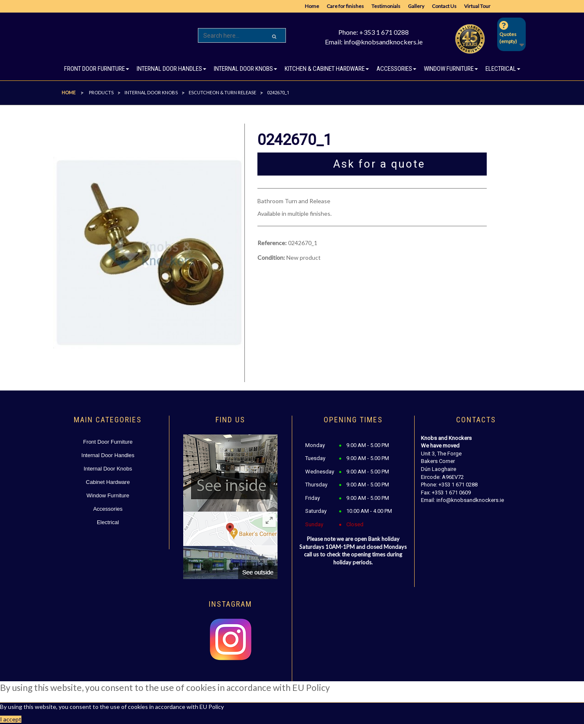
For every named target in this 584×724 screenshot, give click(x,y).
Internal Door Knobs (107, 468)
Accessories (107, 509)
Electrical (108, 522)
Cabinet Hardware (108, 482)
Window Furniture (107, 495)
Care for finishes (345, 6)
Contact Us (444, 6)
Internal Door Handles (107, 455)
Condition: (271, 257)
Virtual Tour (477, 6)
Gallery (416, 6)
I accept (10, 719)
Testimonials (385, 6)
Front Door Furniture (107, 442)
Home (312, 6)
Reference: (272, 242)
